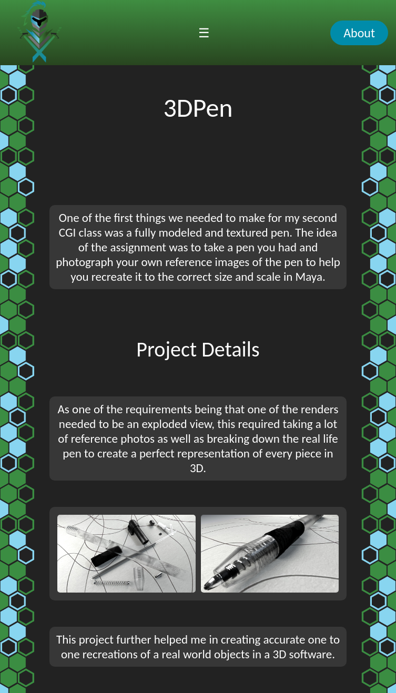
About (359, 32)
